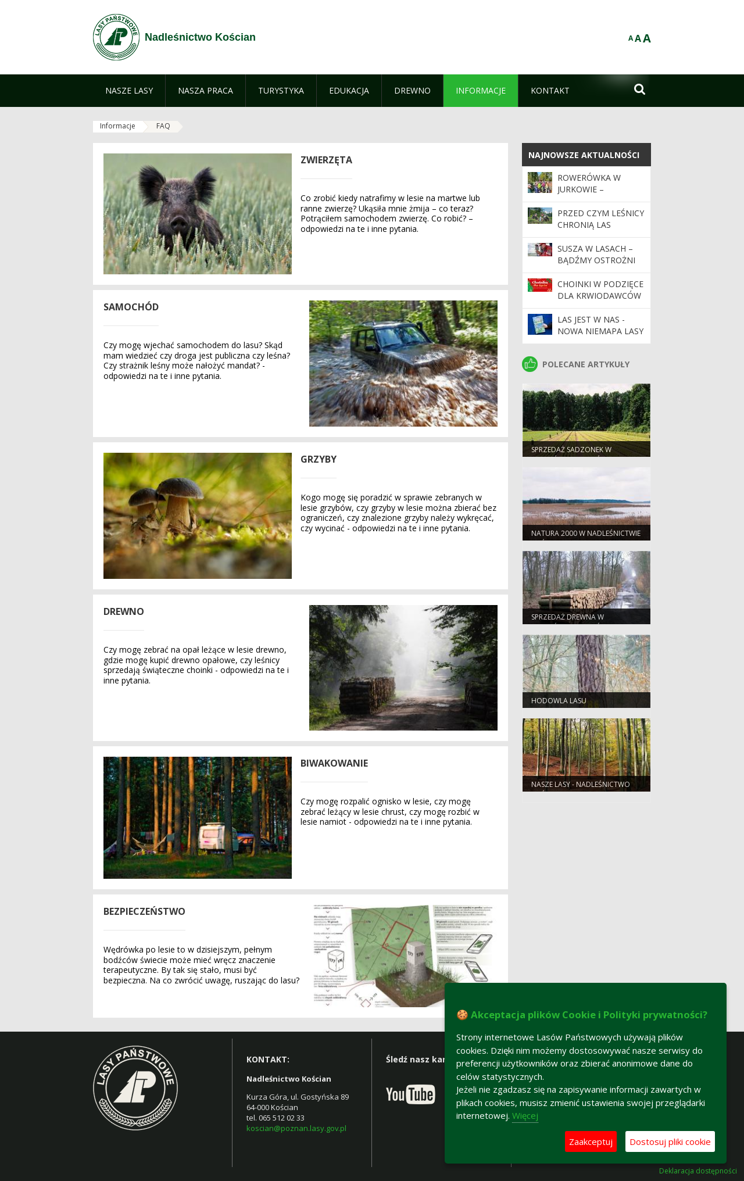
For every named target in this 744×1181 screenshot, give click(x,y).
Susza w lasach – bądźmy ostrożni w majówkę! (596, 260)
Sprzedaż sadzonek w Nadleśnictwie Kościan (574, 454)
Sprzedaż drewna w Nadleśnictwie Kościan (574, 622)
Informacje (117, 126)
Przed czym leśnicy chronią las (600, 218)
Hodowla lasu (558, 701)
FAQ (163, 126)
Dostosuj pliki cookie (670, 1141)
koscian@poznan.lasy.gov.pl (296, 1128)
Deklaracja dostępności (698, 1171)
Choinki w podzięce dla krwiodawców (600, 289)
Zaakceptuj (591, 1141)
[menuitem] (129, 90)
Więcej (525, 1115)
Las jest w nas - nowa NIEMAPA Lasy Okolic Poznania (600, 331)
